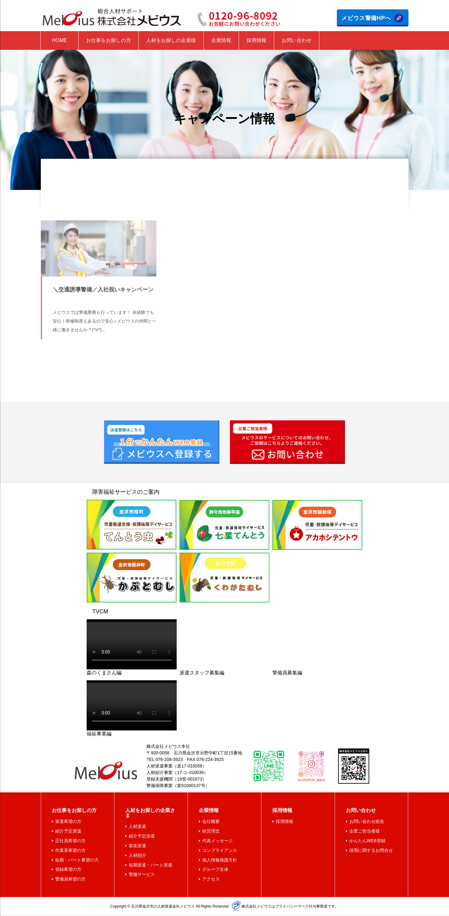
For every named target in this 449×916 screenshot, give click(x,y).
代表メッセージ (217, 840)
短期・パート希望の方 (77, 859)
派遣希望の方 (68, 821)
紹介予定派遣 (68, 831)
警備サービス (142, 874)
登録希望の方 (68, 869)
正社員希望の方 (70, 840)
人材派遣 (137, 826)
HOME (59, 40)
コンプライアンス (219, 850)
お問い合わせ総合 (366, 821)
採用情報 (256, 40)
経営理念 (211, 831)
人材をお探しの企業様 (171, 40)
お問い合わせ (297, 40)
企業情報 (221, 40)
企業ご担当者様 (364, 831)
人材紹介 (137, 855)
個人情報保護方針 (219, 859)
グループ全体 (215, 869)
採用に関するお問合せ (371, 850)
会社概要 (211, 821)
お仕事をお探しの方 (108, 40)
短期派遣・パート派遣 (150, 864)
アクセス (211, 878)
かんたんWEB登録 (367, 840)
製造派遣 (137, 845)
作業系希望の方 (70, 850)
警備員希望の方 (70, 878)
